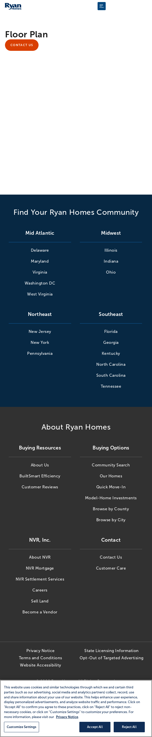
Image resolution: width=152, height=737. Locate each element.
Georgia (111, 341)
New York (40, 341)
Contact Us (21, 44)
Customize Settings (21, 727)
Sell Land (40, 600)
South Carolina (111, 374)
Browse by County (111, 508)
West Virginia (40, 293)
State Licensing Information (111, 650)
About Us (40, 464)
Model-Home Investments (111, 497)
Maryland (40, 260)
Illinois (110, 249)
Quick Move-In (111, 486)
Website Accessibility (40, 664)
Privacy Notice (40, 650)
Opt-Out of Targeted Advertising (112, 657)
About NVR (40, 556)
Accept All (94, 727)
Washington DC (40, 282)
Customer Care (111, 567)
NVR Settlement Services (40, 578)
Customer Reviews (40, 486)
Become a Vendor (39, 611)
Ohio (111, 271)
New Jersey (40, 330)
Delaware (40, 249)
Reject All (129, 727)
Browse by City (111, 519)
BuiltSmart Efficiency (39, 475)
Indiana (111, 260)
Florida (111, 330)
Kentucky (111, 352)
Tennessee (111, 385)
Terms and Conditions (40, 657)
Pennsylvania (39, 352)
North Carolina (110, 363)
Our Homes (111, 475)
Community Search (111, 464)
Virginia (40, 271)
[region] (76, 708)
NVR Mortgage (40, 567)
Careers (40, 589)
